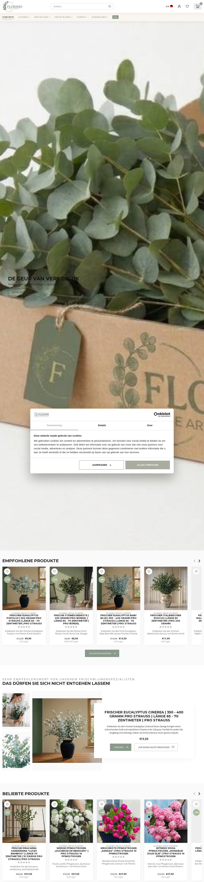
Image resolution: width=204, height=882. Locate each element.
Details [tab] (102, 425)
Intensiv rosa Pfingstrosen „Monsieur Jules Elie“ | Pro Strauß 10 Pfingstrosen (165, 852)
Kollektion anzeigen (102, 653)
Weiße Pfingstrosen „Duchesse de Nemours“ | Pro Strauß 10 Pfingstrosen (71, 852)
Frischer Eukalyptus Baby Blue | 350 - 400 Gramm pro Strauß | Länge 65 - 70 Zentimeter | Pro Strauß (118, 619)
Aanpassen (101, 465)
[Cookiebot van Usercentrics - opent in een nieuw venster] (156, 414)
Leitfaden (23, 17)
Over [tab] (150, 425)
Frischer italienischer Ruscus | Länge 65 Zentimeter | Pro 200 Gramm (165, 619)
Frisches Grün (41, 17)
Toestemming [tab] (54, 425)
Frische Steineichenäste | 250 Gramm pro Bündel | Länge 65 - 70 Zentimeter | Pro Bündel (71, 619)
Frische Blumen (62, 17)
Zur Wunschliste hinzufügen (156, 747)
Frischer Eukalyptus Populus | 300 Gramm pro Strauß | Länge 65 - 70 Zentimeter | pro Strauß (24, 619)
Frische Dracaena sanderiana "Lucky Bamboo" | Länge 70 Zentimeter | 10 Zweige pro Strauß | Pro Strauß (24, 854)
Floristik (81, 17)
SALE (115, 17)
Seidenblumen (99, 17)
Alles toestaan (147, 465)
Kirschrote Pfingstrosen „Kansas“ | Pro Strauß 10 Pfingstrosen (119, 851)
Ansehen (121, 747)
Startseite (8, 17)
